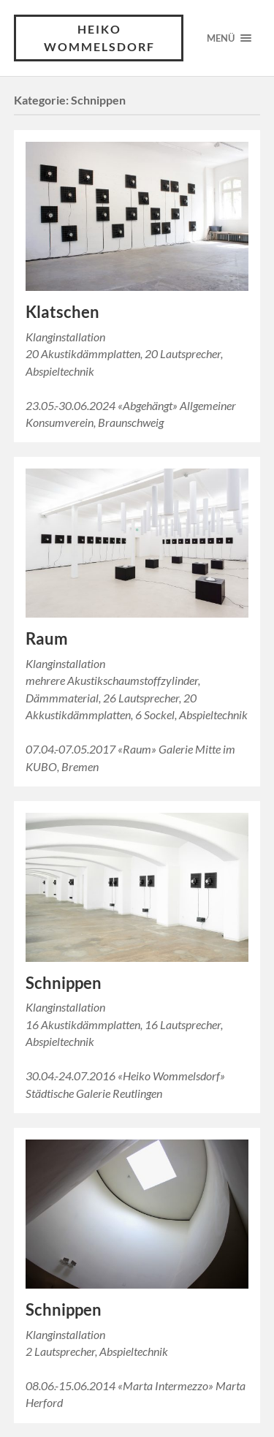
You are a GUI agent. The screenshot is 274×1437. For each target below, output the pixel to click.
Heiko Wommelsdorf (99, 37)
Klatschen (62, 312)
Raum (47, 638)
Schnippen (64, 983)
